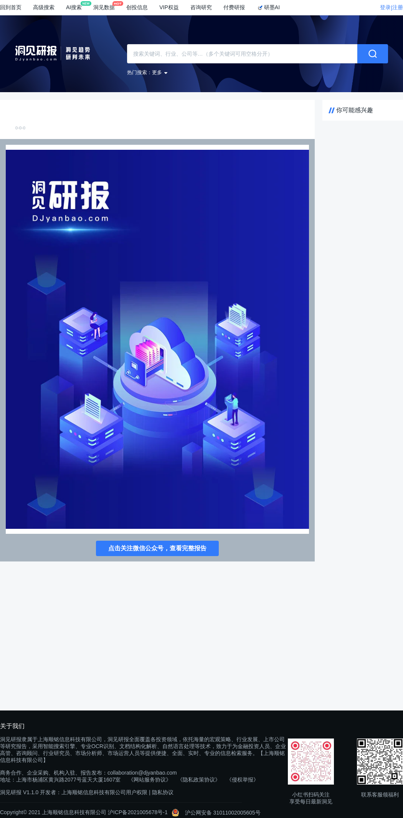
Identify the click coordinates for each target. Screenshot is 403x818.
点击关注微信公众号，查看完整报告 (157, 548)
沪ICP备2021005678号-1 (138, 812)
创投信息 (137, 7)
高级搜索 (44, 7)
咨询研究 (201, 7)
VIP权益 (169, 7)
